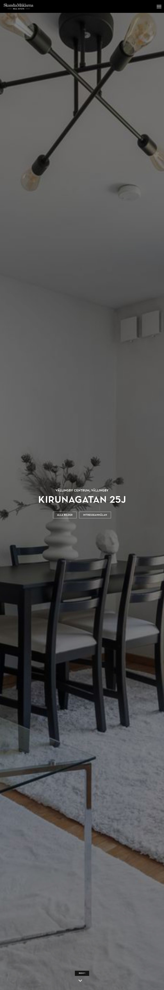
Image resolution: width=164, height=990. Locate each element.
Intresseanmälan (95, 514)
